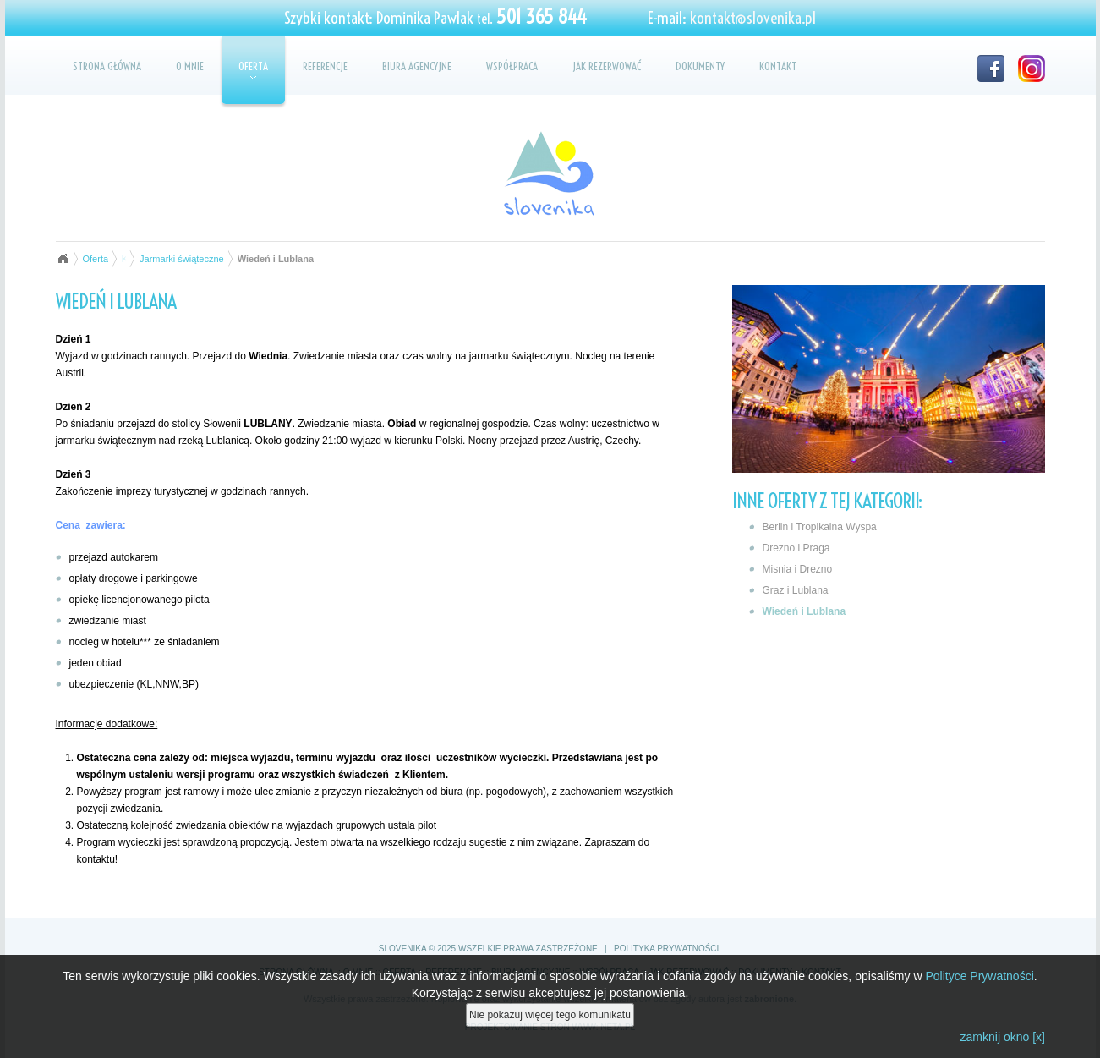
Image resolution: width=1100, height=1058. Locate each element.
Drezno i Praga (796, 548)
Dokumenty (700, 66)
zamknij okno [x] (1002, 1037)
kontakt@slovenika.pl (753, 18)
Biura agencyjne (416, 66)
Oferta (253, 69)
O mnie (190, 66)
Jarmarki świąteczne (182, 259)
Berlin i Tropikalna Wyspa (820, 527)
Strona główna (107, 66)
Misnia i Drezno (798, 569)
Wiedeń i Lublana (804, 611)
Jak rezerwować (606, 66)
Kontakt (777, 66)
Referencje (325, 66)
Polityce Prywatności (979, 976)
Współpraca (512, 66)
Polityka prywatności (666, 948)
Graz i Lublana (796, 590)
